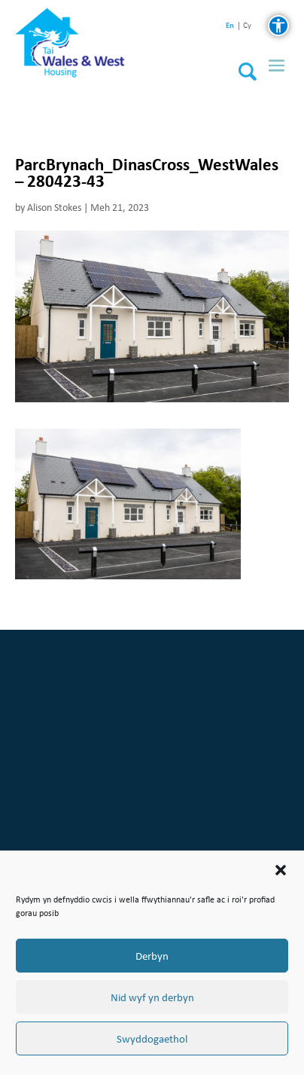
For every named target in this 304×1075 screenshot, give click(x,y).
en (230, 25)
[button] (280, 870)
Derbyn (152, 956)
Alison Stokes (54, 207)
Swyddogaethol (152, 1039)
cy (247, 26)
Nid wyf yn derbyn (152, 997)
